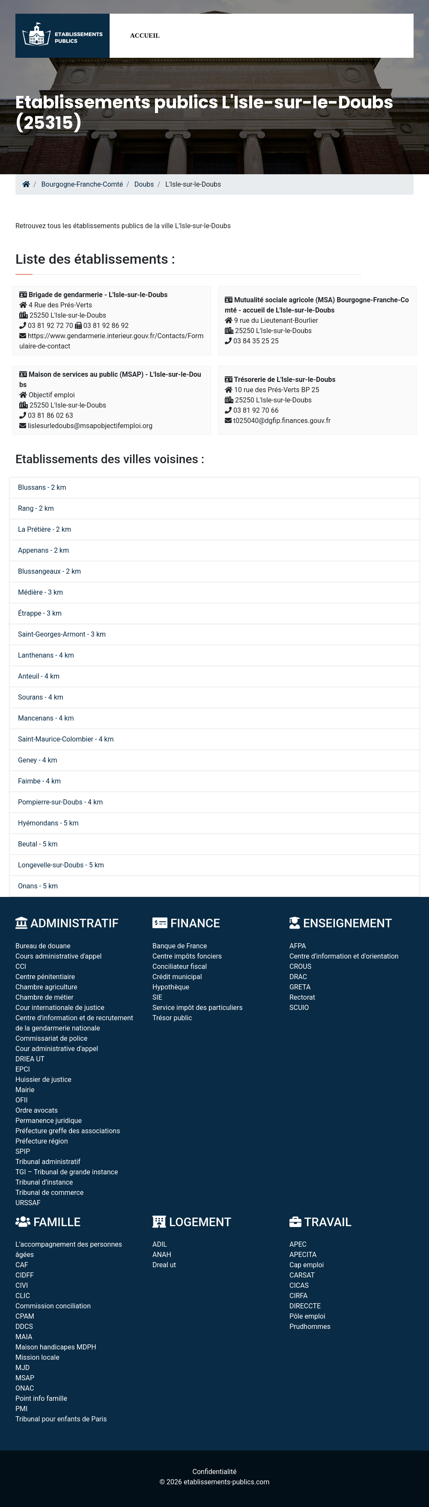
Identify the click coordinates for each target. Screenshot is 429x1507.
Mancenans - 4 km (46, 718)
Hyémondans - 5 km (48, 823)
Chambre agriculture (46, 987)
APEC (298, 1244)
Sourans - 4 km (40, 697)
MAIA (23, 1337)
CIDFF (24, 1275)
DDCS (24, 1326)
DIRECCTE (305, 1306)
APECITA (303, 1255)
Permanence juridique (48, 1121)
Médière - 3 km (40, 592)
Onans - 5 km (38, 886)
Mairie (24, 1090)
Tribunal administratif (47, 1162)
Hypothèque (170, 987)
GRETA (299, 987)
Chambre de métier (44, 997)
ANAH (161, 1255)
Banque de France (179, 946)
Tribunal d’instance (44, 1182)
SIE (157, 997)
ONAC (24, 1388)
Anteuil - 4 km (39, 676)
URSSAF (28, 1203)
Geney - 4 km (37, 760)
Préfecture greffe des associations (67, 1131)
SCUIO (299, 1008)
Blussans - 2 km (42, 487)
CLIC (22, 1296)
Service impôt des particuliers (197, 1008)
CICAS (299, 1285)
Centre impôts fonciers (187, 956)
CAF (21, 1265)
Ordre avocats (36, 1110)
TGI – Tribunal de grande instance (66, 1172)
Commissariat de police (51, 1038)
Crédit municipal (177, 977)
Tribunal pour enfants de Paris (61, 1419)
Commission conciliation (53, 1306)
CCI (20, 966)
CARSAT (302, 1275)
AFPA (297, 946)
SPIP (22, 1151)
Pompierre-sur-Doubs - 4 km (60, 802)
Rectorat (302, 997)
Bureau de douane (43, 946)
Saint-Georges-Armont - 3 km (62, 634)
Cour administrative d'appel (56, 1049)
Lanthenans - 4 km (46, 655)
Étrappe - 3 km (40, 613)
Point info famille (41, 1398)
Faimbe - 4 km (39, 781)
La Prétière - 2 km (44, 529)
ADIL (159, 1244)
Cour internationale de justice (59, 1008)
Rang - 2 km (36, 508)
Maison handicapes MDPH (55, 1347)
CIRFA (298, 1296)
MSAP (24, 1378)
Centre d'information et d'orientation (344, 956)
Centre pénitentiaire (45, 977)
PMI (21, 1409)
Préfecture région (41, 1141)
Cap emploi (306, 1265)
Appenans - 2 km (43, 550)
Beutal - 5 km (38, 844)
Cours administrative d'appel (58, 956)
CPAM (24, 1316)
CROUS (300, 966)
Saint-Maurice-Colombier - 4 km (66, 739)
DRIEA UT (30, 1059)
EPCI (22, 1069)
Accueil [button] (145, 35)
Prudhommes (310, 1326)
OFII (21, 1100)
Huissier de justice (43, 1079)
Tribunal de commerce (49, 1192)
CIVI (21, 1285)
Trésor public (172, 1018)
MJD (22, 1368)
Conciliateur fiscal (179, 966)
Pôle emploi (307, 1316)
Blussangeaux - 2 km (49, 571)
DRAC (298, 977)
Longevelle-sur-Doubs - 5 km (61, 865)
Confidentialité (215, 1472)
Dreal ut (164, 1265)
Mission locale (37, 1357)
